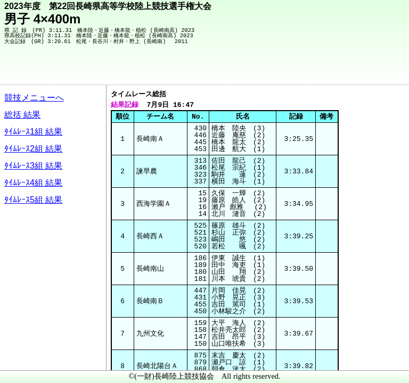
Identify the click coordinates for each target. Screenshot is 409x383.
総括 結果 (22, 114)
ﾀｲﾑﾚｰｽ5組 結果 (33, 199)
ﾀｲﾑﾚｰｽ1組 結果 (33, 131)
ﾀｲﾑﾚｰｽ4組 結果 (33, 182)
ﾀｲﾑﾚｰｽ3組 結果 (33, 165)
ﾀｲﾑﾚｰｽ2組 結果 (33, 148)
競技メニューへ (34, 97)
